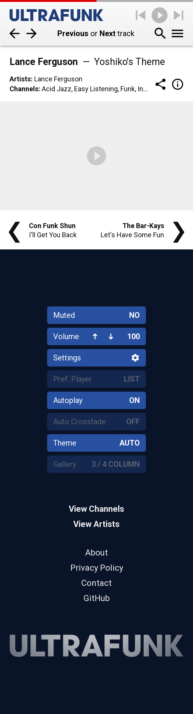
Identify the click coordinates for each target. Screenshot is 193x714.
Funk (127, 89)
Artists (20, 79)
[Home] (56, 15)
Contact (96, 583)
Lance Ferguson (58, 79)
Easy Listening (96, 89)
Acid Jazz (56, 89)
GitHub (97, 598)
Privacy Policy (96, 568)
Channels (23, 89)
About (96, 552)
